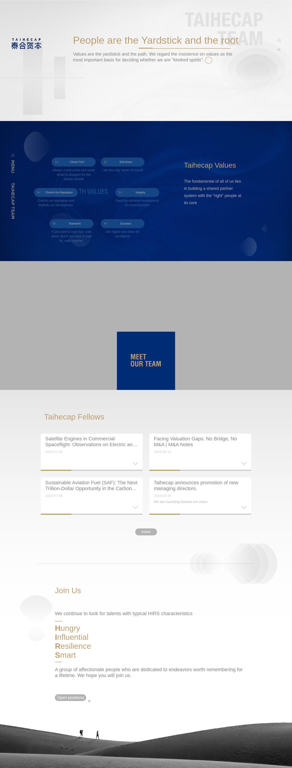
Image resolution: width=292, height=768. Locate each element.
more (145, 532)
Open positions (70, 697)
